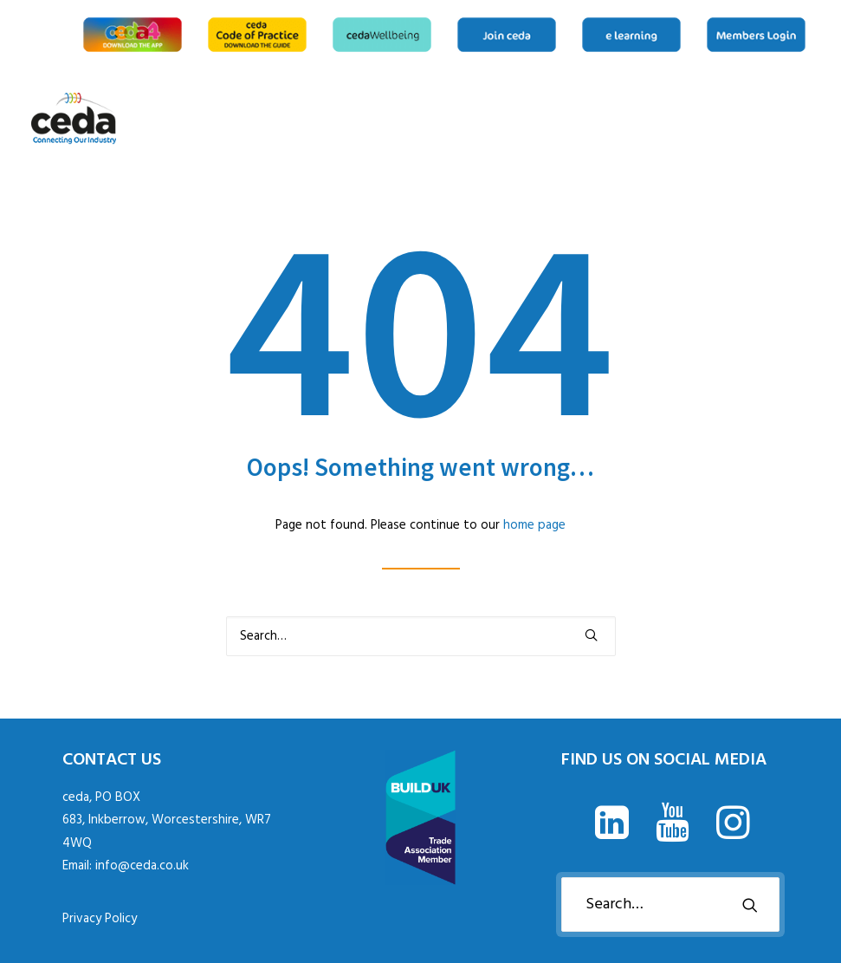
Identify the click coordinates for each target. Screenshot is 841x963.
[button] (591, 634)
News (727, 118)
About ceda (672, 118)
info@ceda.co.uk (142, 866)
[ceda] (74, 119)
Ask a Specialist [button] (700, 118)
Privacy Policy (99, 918)
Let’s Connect (805, 118)
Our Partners (783, 118)
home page (534, 525)
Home (650, 118)
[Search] (421, 636)
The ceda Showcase (755, 118)
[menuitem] (135, 34)
